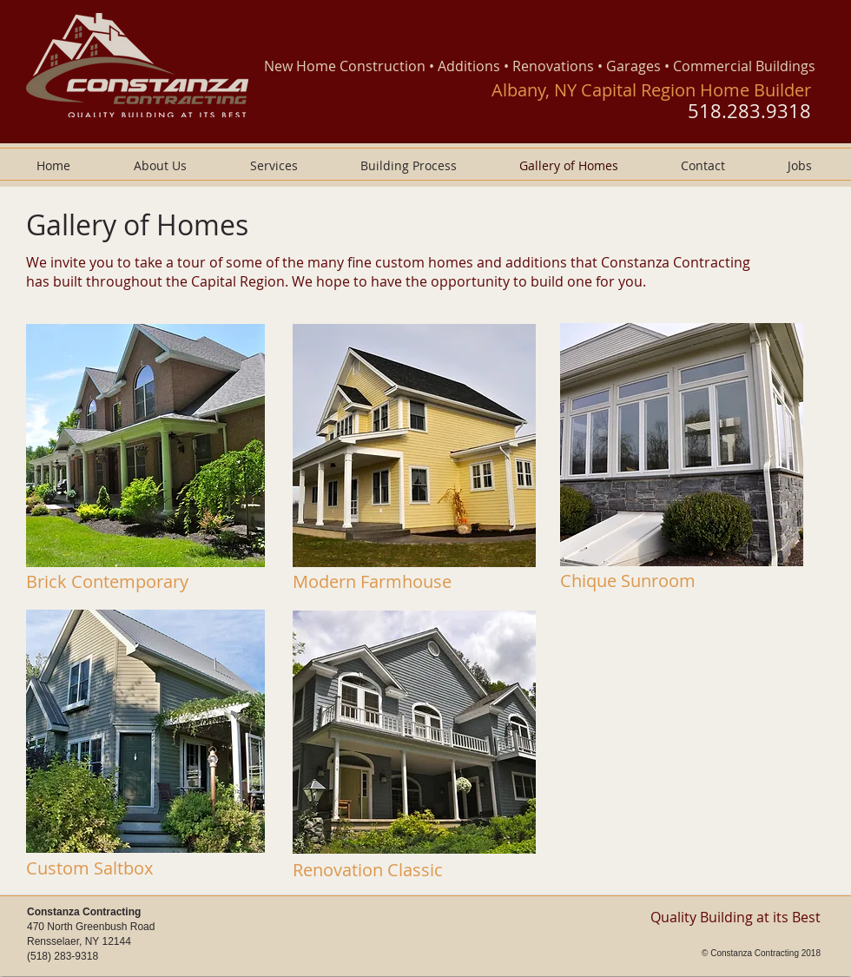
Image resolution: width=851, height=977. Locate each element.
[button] (145, 445)
